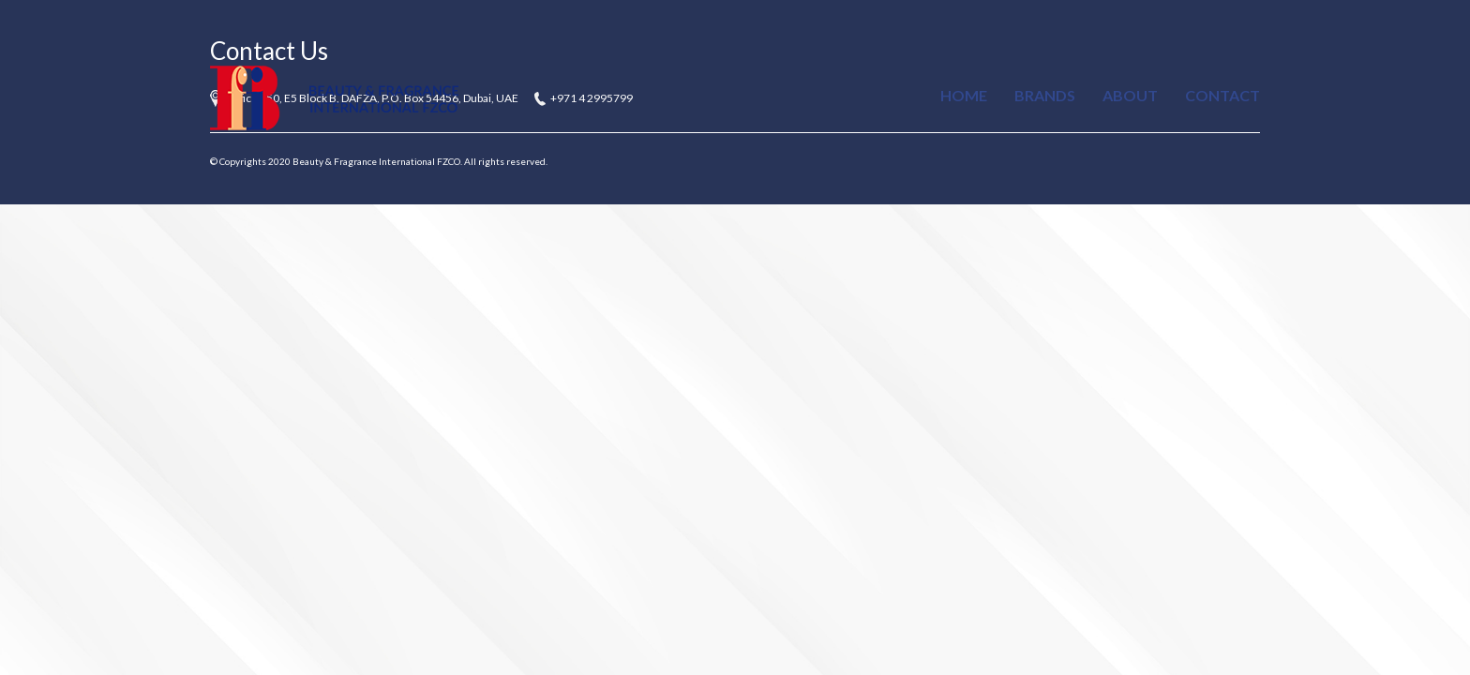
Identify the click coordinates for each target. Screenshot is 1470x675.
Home (963, 95)
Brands (1044, 95)
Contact (1222, 95)
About (1130, 95)
